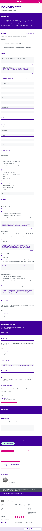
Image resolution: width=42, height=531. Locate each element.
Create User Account (4, 509)
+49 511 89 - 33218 (12, 482)
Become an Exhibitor (18, 504)
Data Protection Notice (8, 443)
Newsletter (3, 508)
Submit (7, 451)
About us (2, 504)
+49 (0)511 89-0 (19, 522)
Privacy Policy (30, 505)
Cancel (22, 451)
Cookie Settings (30, 513)
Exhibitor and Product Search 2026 (20, 505)
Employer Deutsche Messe (32, 512)
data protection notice (8, 489)
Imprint (29, 504)
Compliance (30, 509)
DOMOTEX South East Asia (5, 519)
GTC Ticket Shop (30, 508)
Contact (2, 505)
